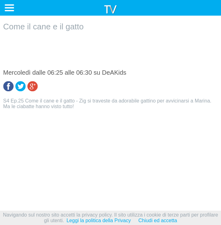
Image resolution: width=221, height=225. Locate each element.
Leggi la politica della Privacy (98, 220)
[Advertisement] (110, 50)
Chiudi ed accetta (157, 220)
